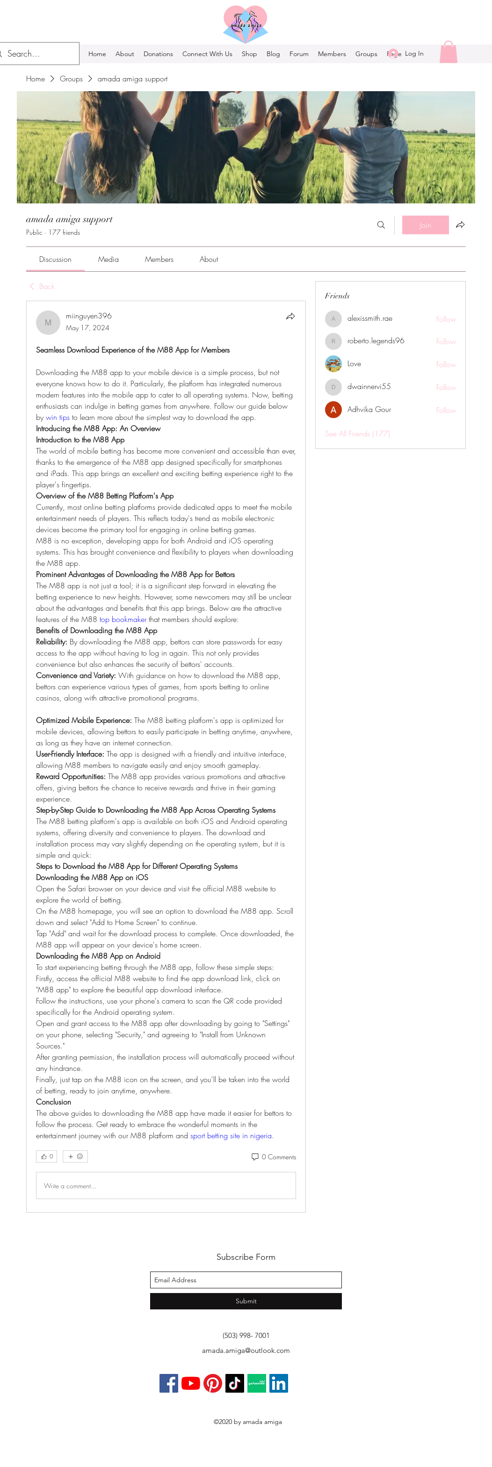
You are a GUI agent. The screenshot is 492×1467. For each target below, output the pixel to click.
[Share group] (460, 224)
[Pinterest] (212, 1383)
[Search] (381, 225)
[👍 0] (46, 1156)
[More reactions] (75, 1156)
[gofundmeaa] (256, 1383)
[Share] (290, 316)
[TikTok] (234, 1383)
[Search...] (33, 54)
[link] (55, 259)
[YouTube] (190, 1383)
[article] (166, 757)
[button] (448, 52)
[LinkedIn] (278, 1383)
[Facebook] (168, 1383)
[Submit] (246, 1301)
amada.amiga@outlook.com (246, 1350)
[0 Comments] (273, 1157)
